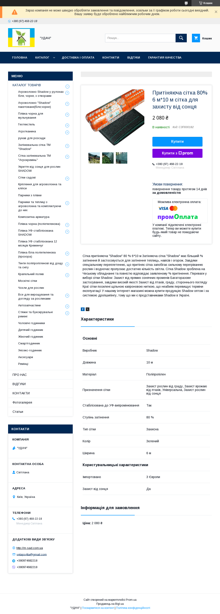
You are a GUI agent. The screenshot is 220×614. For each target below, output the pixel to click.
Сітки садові (27, 177)
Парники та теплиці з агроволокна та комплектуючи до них (39, 206)
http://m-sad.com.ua (29, 548)
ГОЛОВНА (19, 57)
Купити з (177, 153)
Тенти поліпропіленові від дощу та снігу (40, 265)
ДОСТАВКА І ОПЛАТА (78, 57)
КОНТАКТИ (110, 57)
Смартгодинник (29, 343)
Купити (177, 141)
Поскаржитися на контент (98, 607)
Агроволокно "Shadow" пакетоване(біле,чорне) (34, 104)
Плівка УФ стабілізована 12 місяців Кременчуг (37, 243)
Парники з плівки (30, 195)
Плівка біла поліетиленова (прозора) (37, 254)
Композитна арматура (33, 217)
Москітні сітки (27, 280)
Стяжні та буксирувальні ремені (35, 314)
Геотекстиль (26, 124)
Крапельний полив (31, 274)
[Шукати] (181, 38)
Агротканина (27, 131)
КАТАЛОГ (42, 57)
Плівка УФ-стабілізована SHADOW (35, 232)
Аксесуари (25, 357)
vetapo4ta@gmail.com (32, 554)
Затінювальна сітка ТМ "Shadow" (34, 147)
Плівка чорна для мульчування (30, 115)
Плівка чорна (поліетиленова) (39, 224)
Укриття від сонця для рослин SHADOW (39, 168)
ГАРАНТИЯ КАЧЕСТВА (164, 57)
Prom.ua (131, 599)
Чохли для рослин (31, 287)
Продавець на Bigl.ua (110, 603)
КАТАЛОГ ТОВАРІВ (27, 85)
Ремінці (23, 364)
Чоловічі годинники (31, 323)
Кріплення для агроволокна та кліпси (39, 186)
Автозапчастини (29, 305)
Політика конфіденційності (133, 607)
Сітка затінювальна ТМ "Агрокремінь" (34, 157)
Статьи (18, 411)
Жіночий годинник (30, 336)
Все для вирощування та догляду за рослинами (35, 296)
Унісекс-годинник (30, 350)
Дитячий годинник (30, 330)
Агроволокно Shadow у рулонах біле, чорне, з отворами (41, 93)
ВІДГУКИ (133, 57)
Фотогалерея (22, 402)
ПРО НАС (20, 375)
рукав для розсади (31, 138)
